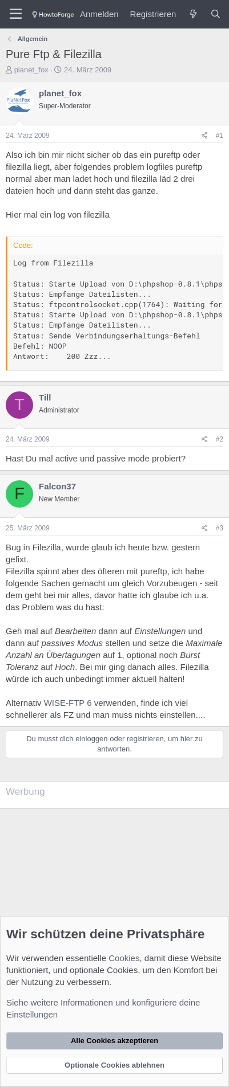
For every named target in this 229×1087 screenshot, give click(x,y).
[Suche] (215, 13)
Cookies (124, 958)
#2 (219, 439)
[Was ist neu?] (193, 13)
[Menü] (15, 14)
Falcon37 (57, 486)
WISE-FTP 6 (68, 703)
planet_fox (31, 70)
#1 (219, 136)
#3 (219, 528)
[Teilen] (205, 135)
